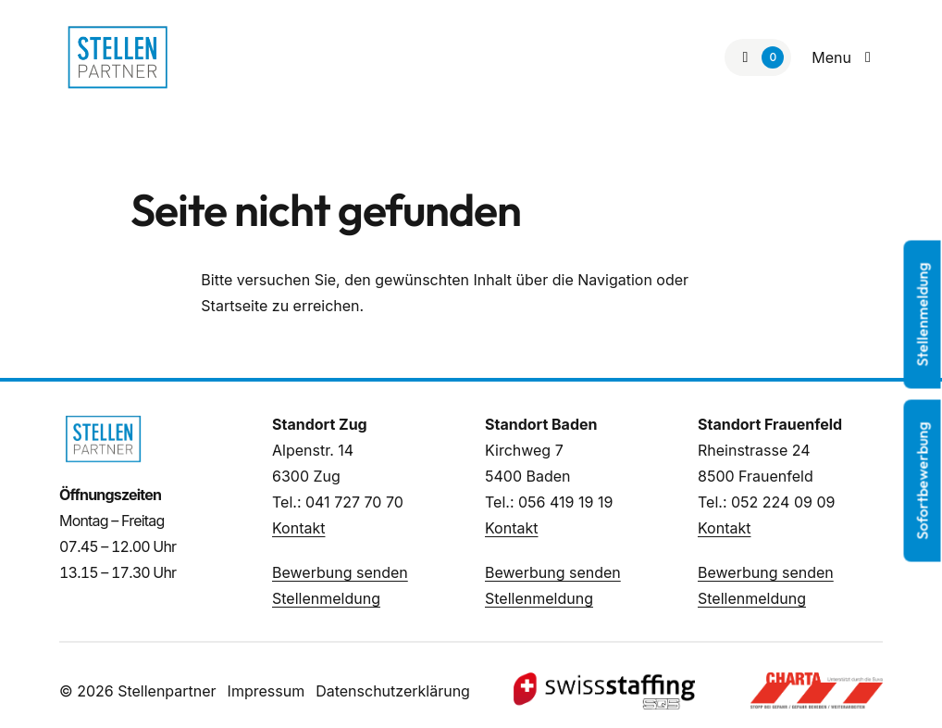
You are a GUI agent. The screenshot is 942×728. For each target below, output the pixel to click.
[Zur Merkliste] (758, 57)
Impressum (266, 691)
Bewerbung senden (340, 572)
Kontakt (298, 528)
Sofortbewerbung (922, 481)
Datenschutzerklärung (393, 691)
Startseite (234, 305)
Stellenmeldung (326, 598)
